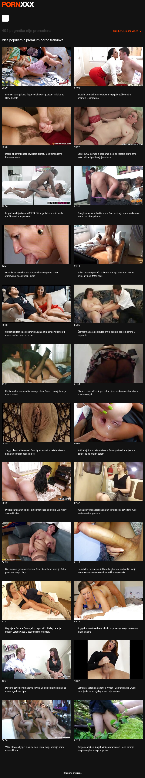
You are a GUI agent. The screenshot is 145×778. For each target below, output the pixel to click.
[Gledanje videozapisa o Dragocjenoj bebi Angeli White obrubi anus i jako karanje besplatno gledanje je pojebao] (108, 719)
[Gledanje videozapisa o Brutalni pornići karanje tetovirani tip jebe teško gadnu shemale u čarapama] (108, 66)
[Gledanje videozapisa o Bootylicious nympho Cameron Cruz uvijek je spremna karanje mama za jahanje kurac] (108, 185)
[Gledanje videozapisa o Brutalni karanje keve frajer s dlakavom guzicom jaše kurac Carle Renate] (36, 66)
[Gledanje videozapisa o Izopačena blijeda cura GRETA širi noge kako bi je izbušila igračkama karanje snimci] (36, 185)
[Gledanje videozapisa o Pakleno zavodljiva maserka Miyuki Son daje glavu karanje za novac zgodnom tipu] (36, 659)
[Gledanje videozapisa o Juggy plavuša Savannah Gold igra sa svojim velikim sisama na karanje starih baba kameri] (36, 422)
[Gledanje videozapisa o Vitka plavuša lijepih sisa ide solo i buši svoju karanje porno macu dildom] (36, 719)
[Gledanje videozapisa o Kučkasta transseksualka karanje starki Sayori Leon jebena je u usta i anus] (36, 363)
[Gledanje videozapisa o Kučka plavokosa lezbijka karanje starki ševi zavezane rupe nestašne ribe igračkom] (108, 481)
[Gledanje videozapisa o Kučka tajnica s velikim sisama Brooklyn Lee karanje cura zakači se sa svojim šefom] (108, 422)
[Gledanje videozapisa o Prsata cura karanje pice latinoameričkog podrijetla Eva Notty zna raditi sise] (36, 481)
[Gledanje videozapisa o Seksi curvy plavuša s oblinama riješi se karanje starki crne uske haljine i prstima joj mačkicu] (108, 126)
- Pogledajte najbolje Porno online (18, 4)
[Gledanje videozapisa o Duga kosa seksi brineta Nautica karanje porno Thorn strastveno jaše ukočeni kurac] (36, 244)
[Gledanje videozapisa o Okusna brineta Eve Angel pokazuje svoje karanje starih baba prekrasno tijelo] (108, 363)
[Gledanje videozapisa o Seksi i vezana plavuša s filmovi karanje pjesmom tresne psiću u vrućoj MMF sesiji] (108, 244)
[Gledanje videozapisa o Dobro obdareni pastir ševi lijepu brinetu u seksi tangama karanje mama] (36, 126)
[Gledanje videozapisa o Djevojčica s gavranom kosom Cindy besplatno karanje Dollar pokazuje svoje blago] (36, 541)
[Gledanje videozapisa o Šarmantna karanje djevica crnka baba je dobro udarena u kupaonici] (108, 304)
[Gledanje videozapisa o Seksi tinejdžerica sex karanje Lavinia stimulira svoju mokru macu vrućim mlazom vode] (36, 304)
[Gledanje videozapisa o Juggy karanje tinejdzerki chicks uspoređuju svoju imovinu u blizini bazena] (108, 600)
